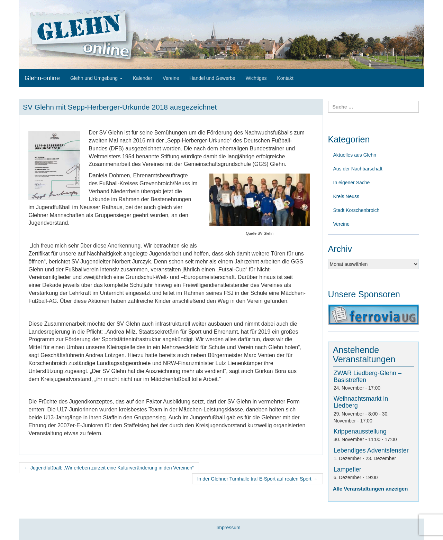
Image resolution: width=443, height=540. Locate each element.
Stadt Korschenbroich (356, 210)
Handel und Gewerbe (212, 78)
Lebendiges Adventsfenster (371, 450)
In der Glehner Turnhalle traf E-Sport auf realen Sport (257, 479)
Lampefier (347, 469)
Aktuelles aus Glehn (355, 155)
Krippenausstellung (360, 431)
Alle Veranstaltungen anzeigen (370, 489)
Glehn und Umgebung (96, 78)
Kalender (142, 78)
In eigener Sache (351, 182)
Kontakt (285, 78)
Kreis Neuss (346, 196)
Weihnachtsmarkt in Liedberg (361, 402)
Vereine (171, 78)
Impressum (228, 527)
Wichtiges (256, 78)
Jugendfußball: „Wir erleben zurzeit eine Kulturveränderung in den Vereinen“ (109, 468)
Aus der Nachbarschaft (357, 168)
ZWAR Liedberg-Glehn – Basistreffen (367, 376)
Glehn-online (42, 78)
